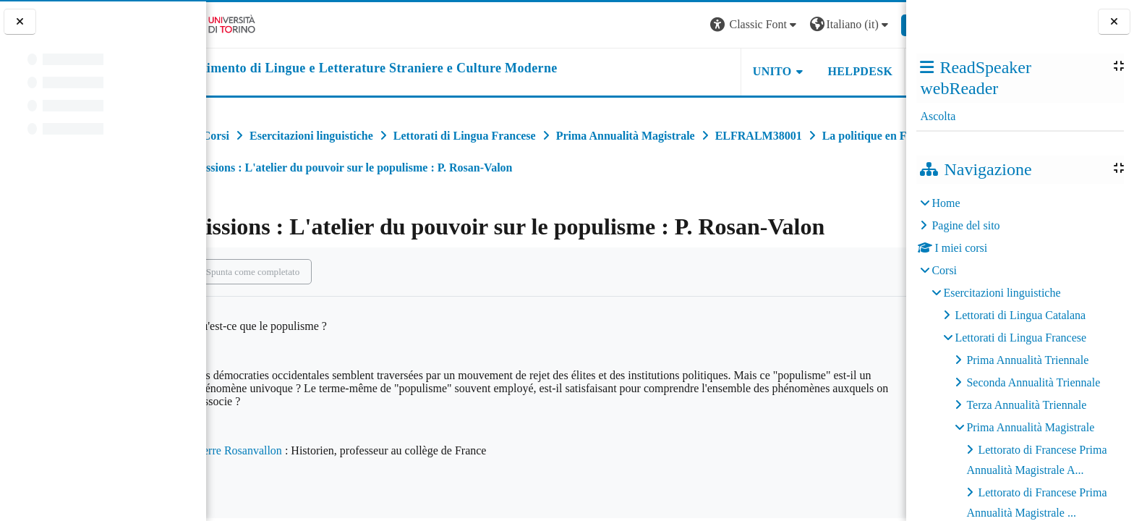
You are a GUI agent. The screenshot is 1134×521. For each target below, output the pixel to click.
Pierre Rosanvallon (278, 450)
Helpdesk (815, 71)
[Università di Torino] (251, 23)
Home (946, 203)
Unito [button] (727, 71)
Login (881, 24)
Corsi (944, 270)
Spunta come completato (294, 271)
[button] (710, 25)
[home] (403, 69)
